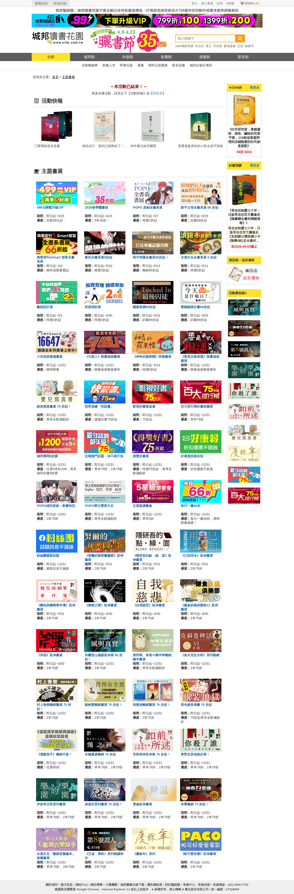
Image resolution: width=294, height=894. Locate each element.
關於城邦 (52, 884)
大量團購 (111, 884)
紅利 (220, 3)
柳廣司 (249, 46)
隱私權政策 (154, 884)
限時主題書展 (158, 65)
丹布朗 (217, 46)
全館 (50, 57)
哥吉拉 (199, 46)
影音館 (243, 57)
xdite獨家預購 (184, 46)
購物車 (252, 3)
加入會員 (207, 3)
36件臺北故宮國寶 (143, 146)
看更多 (255, 87)
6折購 (230, 3)
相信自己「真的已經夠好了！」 (104, 146)
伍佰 (240, 46)
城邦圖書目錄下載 (132, 884)
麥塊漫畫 (230, 46)
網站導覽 (96, 884)
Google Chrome (87, 889)
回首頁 (157, 93)
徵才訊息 (67, 884)
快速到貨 (60, 3)
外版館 (127, 57)
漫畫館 (204, 57)
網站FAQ (82, 884)
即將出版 (126, 65)
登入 (195, 3)
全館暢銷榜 (90, 65)
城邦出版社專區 (201, 65)
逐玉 (209, 46)
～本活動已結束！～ (128, 86)
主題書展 (68, 77)
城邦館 (89, 57)
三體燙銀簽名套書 (47, 146)
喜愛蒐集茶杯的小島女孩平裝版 (200, 146)
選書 (140, 65)
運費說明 (41, 3)
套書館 (166, 57)
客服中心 (189, 884)
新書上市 (108, 65)
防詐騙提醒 (172, 884)
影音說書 (178, 65)
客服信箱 (204, 884)
